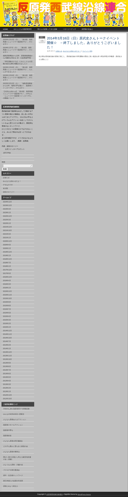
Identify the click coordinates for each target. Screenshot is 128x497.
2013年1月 (7, 391)
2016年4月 (7, 280)
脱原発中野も (8, 430)
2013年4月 (7, 381)
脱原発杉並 (7, 435)
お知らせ (6, 177)
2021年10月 (7, 230)
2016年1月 (7, 288)
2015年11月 (7, 295)
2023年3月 (7, 209)
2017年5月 (7, 273)
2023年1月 (7, 212)
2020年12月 (7, 241)
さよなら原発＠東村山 (11, 452)
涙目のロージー (8, 192)
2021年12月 (7, 227)
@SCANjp (7, 153)
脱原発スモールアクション (13, 425)
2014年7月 (7, 341)
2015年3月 (7, 320)
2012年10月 (7, 398)
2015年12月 (7, 291)
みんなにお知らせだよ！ (12, 181)
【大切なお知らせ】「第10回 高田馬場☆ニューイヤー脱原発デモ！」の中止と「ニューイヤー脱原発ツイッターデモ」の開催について (18, 95)
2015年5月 (7, 313)
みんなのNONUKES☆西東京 (13, 414)
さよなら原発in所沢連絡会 (13, 441)
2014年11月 (7, 334)
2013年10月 (7, 359)
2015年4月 (7, 316)
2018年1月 (7, 266)
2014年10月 (7, 338)
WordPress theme (84, 494)
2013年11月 (7, 356)
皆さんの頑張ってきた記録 (47, 29)
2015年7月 (7, 309)
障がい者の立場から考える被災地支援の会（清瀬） (17, 458)
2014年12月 (7, 330)
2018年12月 (7, 259)
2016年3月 (7, 284)
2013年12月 (7, 352)
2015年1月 (7, 327)
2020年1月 (7, 248)
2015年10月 (7, 298)
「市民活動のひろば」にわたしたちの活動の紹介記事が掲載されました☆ (17, 63)
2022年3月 (7, 220)
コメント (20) (87, 51)
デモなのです (8, 185)
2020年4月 (7, 245)
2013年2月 (7, 388)
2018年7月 (7, 262)
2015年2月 (7, 323)
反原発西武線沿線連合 (54, 494)
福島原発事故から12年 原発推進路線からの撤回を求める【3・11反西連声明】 (18, 57)
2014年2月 (7, 345)
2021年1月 (7, 237)
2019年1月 (7, 255)
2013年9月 (7, 363)
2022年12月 (7, 216)
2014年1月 (7, 348)
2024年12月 (7, 202)
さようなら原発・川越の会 (13, 465)
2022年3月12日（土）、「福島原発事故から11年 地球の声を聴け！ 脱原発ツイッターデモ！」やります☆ (18, 85)
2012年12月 (7, 395)
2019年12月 (7, 252)
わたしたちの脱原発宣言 (23, 29)
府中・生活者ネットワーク (13, 475)
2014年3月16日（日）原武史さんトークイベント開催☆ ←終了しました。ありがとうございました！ (84, 42)
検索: (4, 162)
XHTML (124, 2)
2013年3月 (7, 384)
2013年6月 (7, 373)
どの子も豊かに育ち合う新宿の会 (15, 446)
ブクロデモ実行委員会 (11, 470)
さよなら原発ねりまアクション (14, 419)
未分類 (5, 188)
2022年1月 (7, 223)
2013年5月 (7, 377)
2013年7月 (7, 370)
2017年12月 (7, 270)
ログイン (116, 2)
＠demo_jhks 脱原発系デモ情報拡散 (16, 409)
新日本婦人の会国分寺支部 (13, 481)
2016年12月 (7, 277)
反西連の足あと (87, 29)
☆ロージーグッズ (69, 29)
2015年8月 (7, 305)
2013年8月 (7, 366)
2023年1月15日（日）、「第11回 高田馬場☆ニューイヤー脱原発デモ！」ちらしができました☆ (17, 69)
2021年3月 (7, 234)
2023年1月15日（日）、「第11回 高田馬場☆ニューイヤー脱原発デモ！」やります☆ (17, 77)
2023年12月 (7, 205)
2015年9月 (7, 302)
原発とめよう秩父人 (10, 486)
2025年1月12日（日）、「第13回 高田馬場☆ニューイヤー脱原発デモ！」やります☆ (17, 42)
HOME (5, 29)
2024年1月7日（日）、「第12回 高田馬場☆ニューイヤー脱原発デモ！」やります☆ (17, 50)
